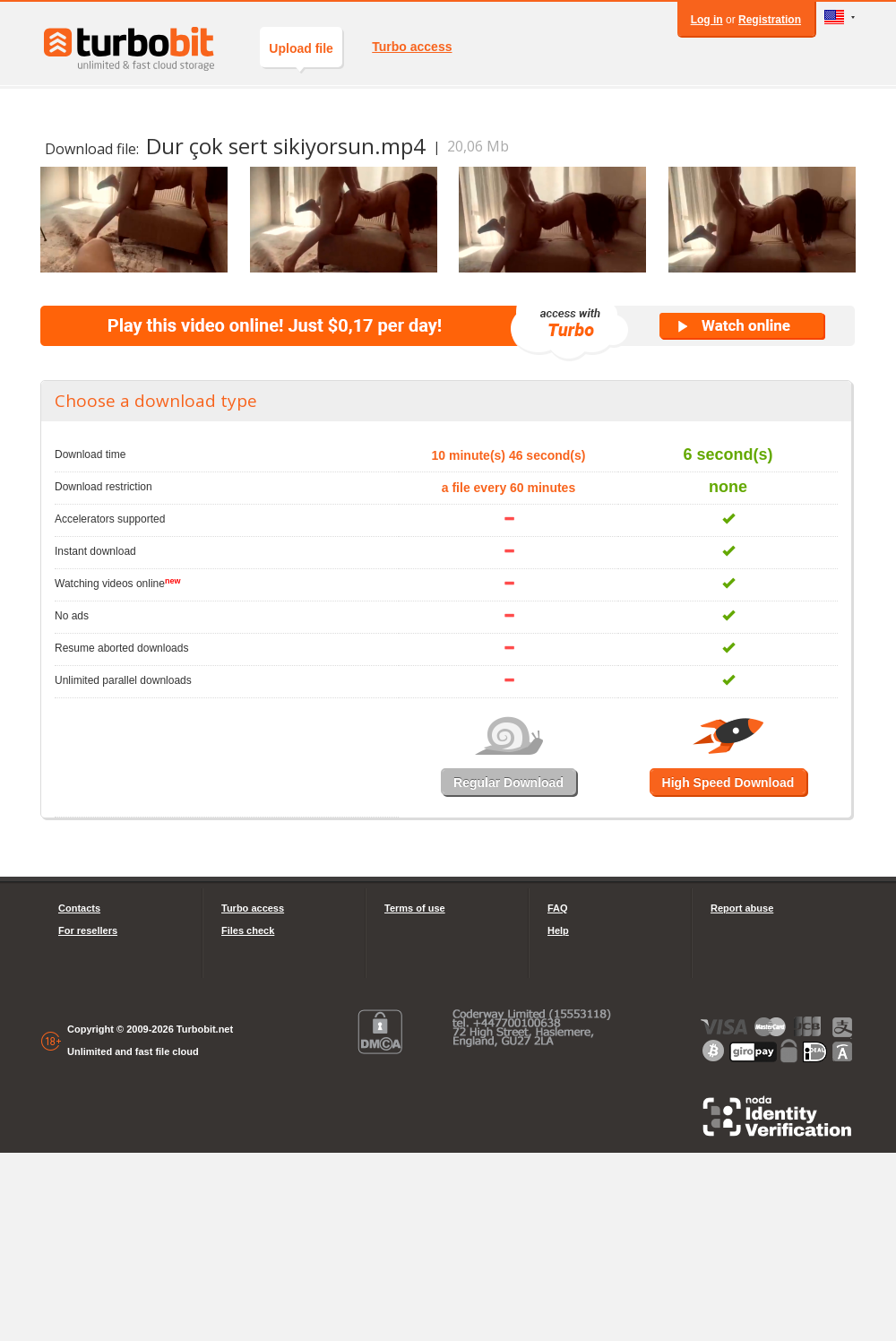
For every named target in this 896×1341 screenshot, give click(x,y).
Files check (247, 930)
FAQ (557, 908)
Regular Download (508, 782)
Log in (707, 19)
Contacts (79, 908)
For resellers (87, 930)
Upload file (301, 54)
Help (558, 930)
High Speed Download (728, 782)
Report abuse (742, 908)
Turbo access (412, 46)
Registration (769, 19)
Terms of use (414, 908)
